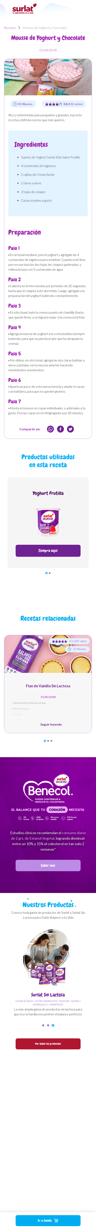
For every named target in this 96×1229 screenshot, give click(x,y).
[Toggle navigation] (89, 8)
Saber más (48, 865)
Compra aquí (48, 550)
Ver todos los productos (48, 1044)
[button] (46, 573)
